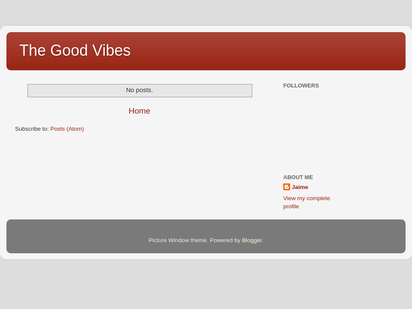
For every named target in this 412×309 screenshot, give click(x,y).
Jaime (300, 187)
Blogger (252, 240)
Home (139, 110)
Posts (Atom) (67, 129)
